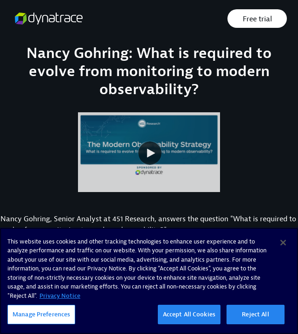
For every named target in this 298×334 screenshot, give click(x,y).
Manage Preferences (41, 314)
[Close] (283, 242)
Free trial (257, 19)
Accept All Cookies (189, 314)
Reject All (255, 314)
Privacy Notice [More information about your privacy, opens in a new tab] (59, 296)
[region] (149, 281)
